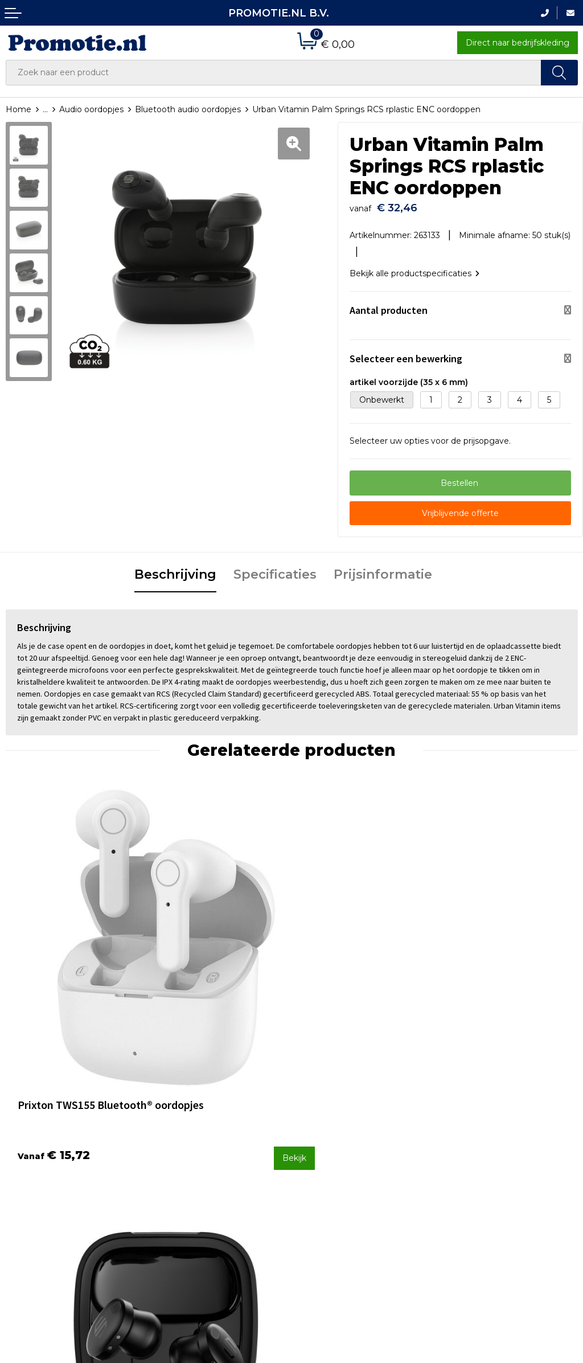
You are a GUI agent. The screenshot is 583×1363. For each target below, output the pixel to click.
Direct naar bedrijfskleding (517, 43)
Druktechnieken (183, 1134)
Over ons (169, 1104)
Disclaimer (464, 1149)
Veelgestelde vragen (192, 1119)
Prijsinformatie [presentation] (383, 569)
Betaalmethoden (331, 1119)
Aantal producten (389, 304)
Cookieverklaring (476, 1119)
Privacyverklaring (477, 1134)
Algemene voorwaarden (491, 1104)
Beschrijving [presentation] (175, 569)
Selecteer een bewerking (406, 352)
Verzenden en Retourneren (352, 1134)
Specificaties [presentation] (275, 569)
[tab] (175, 570)
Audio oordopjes (91, 109)
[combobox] (273, 72)
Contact (313, 1104)
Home (18, 109)
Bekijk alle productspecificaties (414, 268)
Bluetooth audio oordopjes (188, 109)
